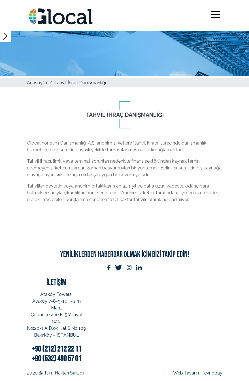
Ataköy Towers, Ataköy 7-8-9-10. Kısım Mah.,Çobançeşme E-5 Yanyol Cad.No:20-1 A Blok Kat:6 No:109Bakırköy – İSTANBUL (56, 315)
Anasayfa (37, 82)
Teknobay (212, 373)
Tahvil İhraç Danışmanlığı (80, 82)
